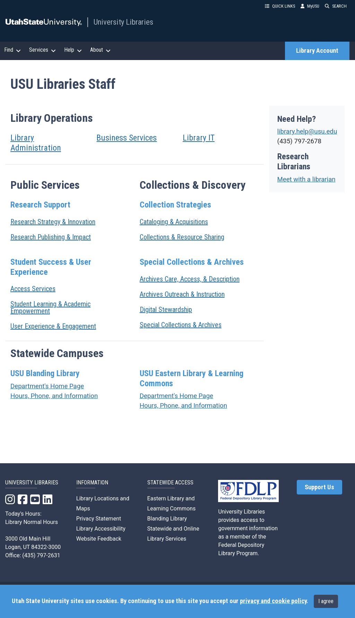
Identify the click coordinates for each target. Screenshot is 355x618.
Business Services (126, 138)
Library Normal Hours (31, 522)
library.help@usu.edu (307, 131)
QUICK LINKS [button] (280, 6)
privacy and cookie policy (273, 601)
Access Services (32, 289)
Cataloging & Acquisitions (174, 222)
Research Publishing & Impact (50, 237)
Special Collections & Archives (181, 325)
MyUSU (310, 6)
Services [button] (42, 49)
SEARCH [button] (336, 6)
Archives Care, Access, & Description (190, 279)
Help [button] (73, 49)
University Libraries (123, 21)
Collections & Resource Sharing (182, 237)
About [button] (100, 49)
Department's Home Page (47, 386)
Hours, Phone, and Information (54, 396)
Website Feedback (98, 538)
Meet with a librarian (306, 179)
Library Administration (35, 143)
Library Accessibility (100, 528)
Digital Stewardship (166, 309)
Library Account (317, 50)
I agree (326, 601)
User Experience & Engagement (53, 326)
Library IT (199, 138)
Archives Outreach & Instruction (182, 294)
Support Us (319, 487)
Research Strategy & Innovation (52, 222)
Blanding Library (167, 518)
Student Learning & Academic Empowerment (50, 307)
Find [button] (12, 49)
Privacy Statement (98, 518)
